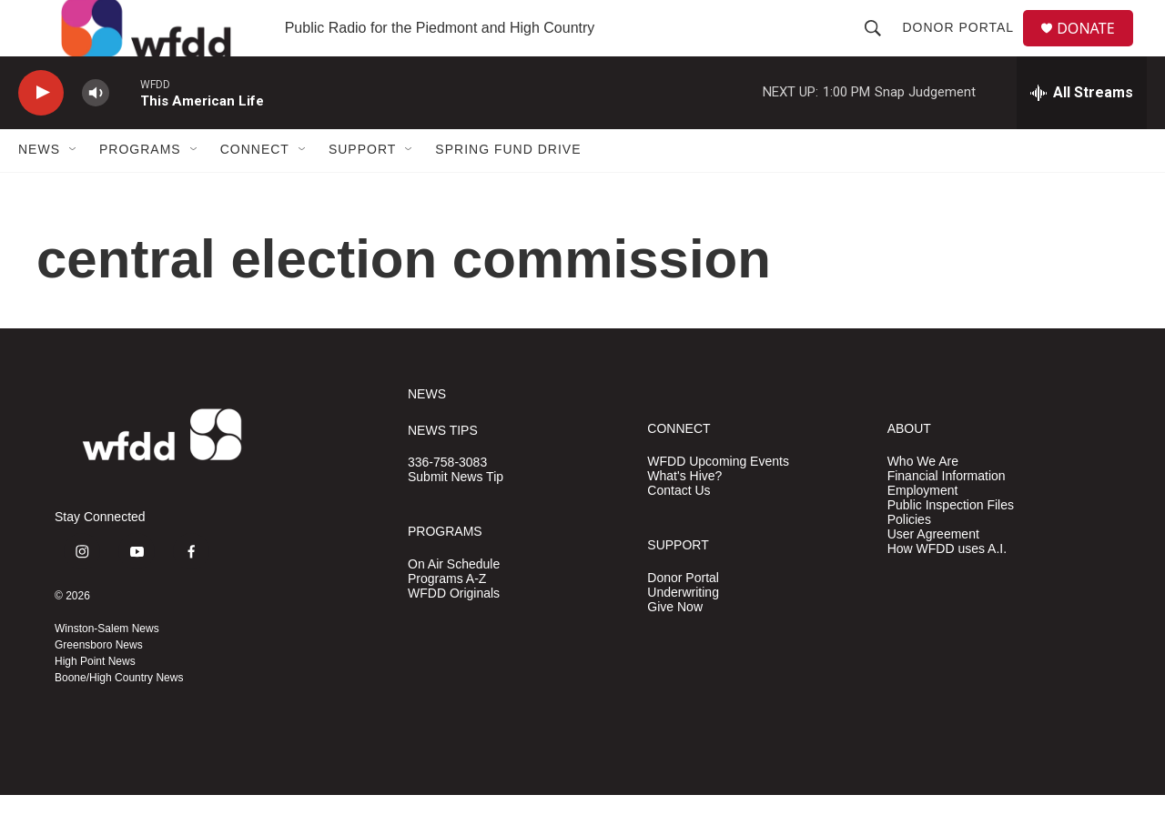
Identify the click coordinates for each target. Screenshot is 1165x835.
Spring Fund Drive (508, 189)
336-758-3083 (447, 502)
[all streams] (1082, 132)
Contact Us (678, 530)
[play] (41, 132)
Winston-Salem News (107, 668)
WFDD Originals (454, 632)
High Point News (95, 701)
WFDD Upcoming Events (718, 501)
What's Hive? (684, 515)
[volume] (95, 132)
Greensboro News (99, 685)
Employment (922, 530)
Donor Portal (965, 47)
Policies (909, 559)
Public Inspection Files (950, 544)
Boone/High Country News (119, 717)
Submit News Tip (455, 517)
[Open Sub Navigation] (73, 189)
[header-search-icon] (880, 47)
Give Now (675, 646)
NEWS (427, 433)
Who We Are (922, 501)
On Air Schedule (454, 603)
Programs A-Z (447, 618)
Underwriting (683, 632)
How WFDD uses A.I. (947, 588)
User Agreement (933, 573)
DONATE (1096, 47)
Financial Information (946, 515)
